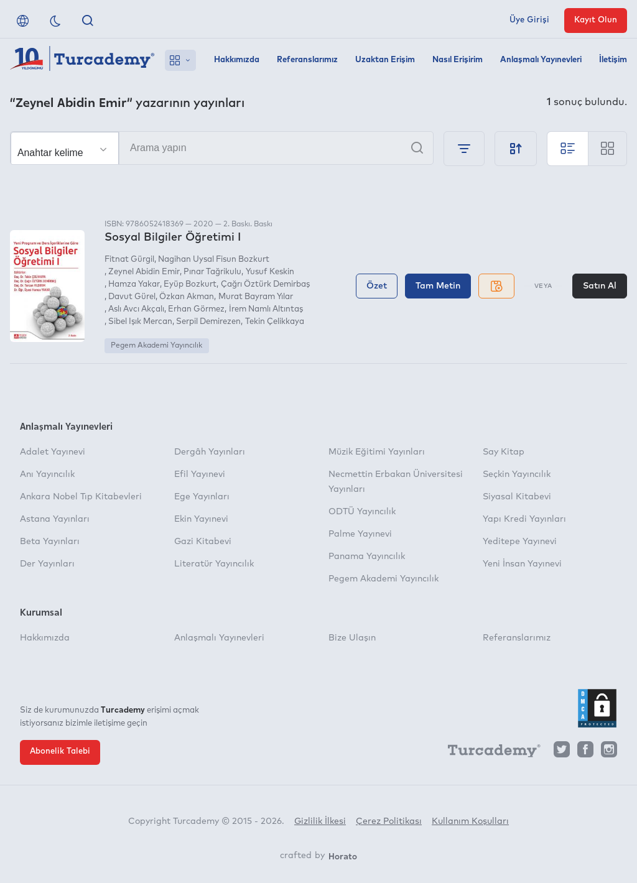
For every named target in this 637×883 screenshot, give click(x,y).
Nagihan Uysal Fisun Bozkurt (213, 260)
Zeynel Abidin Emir (144, 272)
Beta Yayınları (50, 541)
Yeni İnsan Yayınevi (522, 564)
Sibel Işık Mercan (140, 322)
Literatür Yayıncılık (214, 564)
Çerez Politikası (389, 821)
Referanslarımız (307, 60)
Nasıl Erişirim (457, 60)
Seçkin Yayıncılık (517, 474)
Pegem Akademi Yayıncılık (156, 345)
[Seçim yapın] (65, 148)
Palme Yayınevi (360, 534)
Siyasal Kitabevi (517, 496)
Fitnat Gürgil (129, 260)
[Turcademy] (488, 752)
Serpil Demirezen (208, 322)
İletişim (613, 60)
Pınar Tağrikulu (212, 272)
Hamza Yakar (134, 284)
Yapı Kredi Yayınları (524, 519)
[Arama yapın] (222, 148)
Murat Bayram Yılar (255, 297)
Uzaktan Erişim (385, 60)
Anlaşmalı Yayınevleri (541, 60)
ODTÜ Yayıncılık (362, 511)
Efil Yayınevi (199, 474)
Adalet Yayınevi (52, 452)
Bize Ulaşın (352, 638)
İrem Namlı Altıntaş (266, 309)
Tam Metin (438, 286)
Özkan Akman (186, 297)
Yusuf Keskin (270, 272)
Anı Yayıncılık (47, 474)
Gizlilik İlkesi (320, 821)
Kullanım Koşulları (470, 821)
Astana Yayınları (55, 519)
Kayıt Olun (595, 20)
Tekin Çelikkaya (274, 322)
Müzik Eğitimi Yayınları (376, 452)
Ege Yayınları (202, 496)
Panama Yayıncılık (366, 556)
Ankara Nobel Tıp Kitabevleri (81, 496)
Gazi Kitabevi (202, 541)
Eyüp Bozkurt (190, 284)
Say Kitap (503, 452)
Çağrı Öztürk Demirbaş (265, 284)
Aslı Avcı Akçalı (136, 309)
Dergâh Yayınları (209, 452)
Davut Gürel (132, 297)
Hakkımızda (236, 60)
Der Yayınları (47, 564)
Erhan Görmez (196, 309)
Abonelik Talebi (60, 751)
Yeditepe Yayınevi (520, 541)
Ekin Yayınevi (201, 519)
